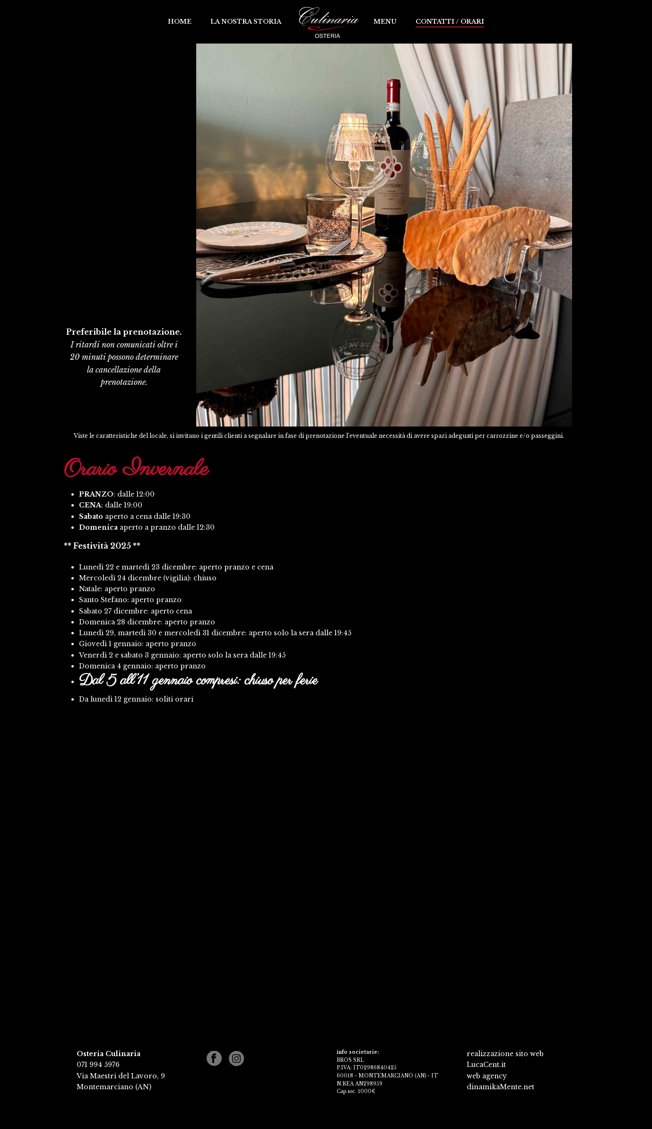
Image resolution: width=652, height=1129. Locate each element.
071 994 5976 (98, 1064)
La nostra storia (245, 22)
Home (179, 22)
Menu (385, 22)
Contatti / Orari (450, 22)
